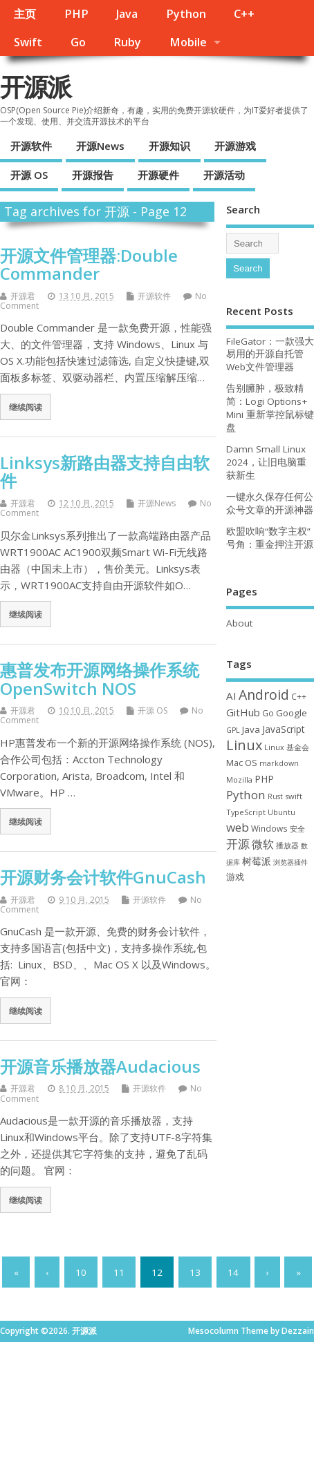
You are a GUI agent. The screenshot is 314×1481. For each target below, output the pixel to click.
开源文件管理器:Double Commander (89, 264)
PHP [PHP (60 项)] (264, 778)
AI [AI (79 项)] (231, 696)
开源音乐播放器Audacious (100, 1066)
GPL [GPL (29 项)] (233, 730)
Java (127, 13)
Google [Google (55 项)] (291, 713)
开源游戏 (235, 146)
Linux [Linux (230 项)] (244, 745)
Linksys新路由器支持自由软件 (105, 471)
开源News (100, 146)
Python (186, 13)
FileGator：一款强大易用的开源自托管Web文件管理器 (270, 354)
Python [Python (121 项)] (246, 795)
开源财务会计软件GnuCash (103, 877)
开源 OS (29, 175)
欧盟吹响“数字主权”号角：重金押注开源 (269, 538)
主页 (25, 13)
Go (78, 42)
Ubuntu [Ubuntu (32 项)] (281, 812)
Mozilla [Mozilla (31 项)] (239, 779)
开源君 (22, 296)
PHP (76, 13)
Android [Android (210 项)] (264, 694)
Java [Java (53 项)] (251, 729)
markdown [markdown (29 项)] (279, 763)
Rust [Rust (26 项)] (275, 796)
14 (233, 1272)
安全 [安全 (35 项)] (297, 828)
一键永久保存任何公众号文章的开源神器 (269, 503)
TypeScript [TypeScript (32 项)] (246, 812)
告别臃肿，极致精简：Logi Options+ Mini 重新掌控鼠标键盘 (270, 408)
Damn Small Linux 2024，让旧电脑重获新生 (266, 462)
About (239, 623)
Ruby (127, 42)
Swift (28, 42)
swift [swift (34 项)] (293, 796)
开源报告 (92, 175)
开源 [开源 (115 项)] (238, 844)
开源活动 (224, 175)
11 (118, 1272)
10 (80, 1272)
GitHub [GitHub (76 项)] (243, 712)
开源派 (35, 87)
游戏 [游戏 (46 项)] (235, 877)
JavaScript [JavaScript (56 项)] (283, 729)
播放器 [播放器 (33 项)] (287, 845)
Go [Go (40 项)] (268, 712)
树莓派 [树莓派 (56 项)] (256, 861)
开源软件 (31, 146)
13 (195, 1272)
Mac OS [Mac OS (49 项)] (241, 762)
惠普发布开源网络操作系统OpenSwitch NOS (99, 678)
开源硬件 (158, 175)
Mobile (188, 42)
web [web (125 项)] (237, 827)
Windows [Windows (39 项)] (269, 828)
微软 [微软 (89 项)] (263, 844)
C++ (244, 13)
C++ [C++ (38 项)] (298, 696)
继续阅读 (25, 406)
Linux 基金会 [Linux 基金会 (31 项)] (286, 747)
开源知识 (169, 146)
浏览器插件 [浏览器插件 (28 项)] (290, 862)
